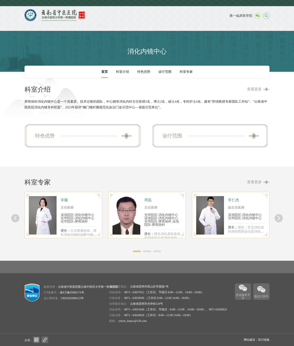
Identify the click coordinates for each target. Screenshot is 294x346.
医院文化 (155, 26)
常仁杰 (233, 200)
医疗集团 (173, 26)
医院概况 (48, 26)
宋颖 (64, 200)
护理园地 (209, 26)
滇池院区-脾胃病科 (161, 223)
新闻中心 (66, 26)
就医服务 (102, 26)
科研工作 (191, 26)
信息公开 (84, 26)
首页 (31, 26)
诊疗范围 (165, 71)
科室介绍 (122, 71)
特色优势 (143, 71)
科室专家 (186, 71)
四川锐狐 (264, 339)
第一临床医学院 (240, 15)
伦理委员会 (227, 26)
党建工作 (120, 26)
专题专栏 (262, 26)
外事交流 (137, 26)
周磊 (148, 200)
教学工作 (244, 26)
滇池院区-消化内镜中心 (77, 215)
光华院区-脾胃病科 (74, 221)
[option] (63, 215)
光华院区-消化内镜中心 (77, 218)
